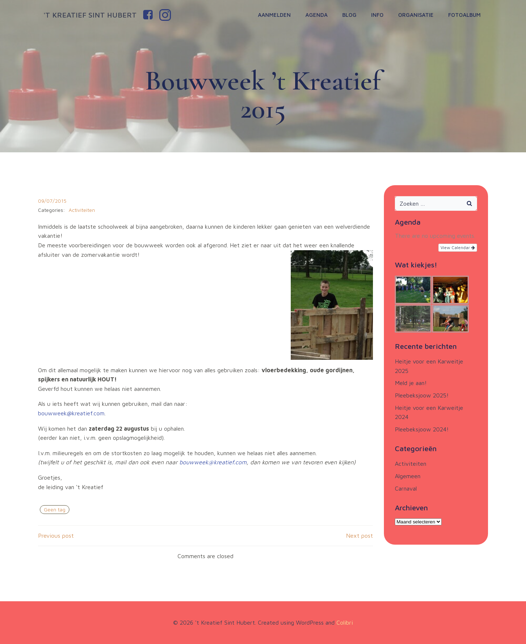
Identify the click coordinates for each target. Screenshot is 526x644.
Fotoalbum (464, 15)
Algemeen (407, 476)
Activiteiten (82, 210)
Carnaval (406, 488)
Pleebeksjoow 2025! (422, 395)
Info (377, 15)
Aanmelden (274, 15)
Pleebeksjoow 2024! (422, 429)
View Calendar (458, 247)
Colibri (344, 622)
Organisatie (416, 15)
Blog (349, 15)
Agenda (316, 15)
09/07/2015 (52, 201)
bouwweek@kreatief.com (71, 413)
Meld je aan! (411, 383)
